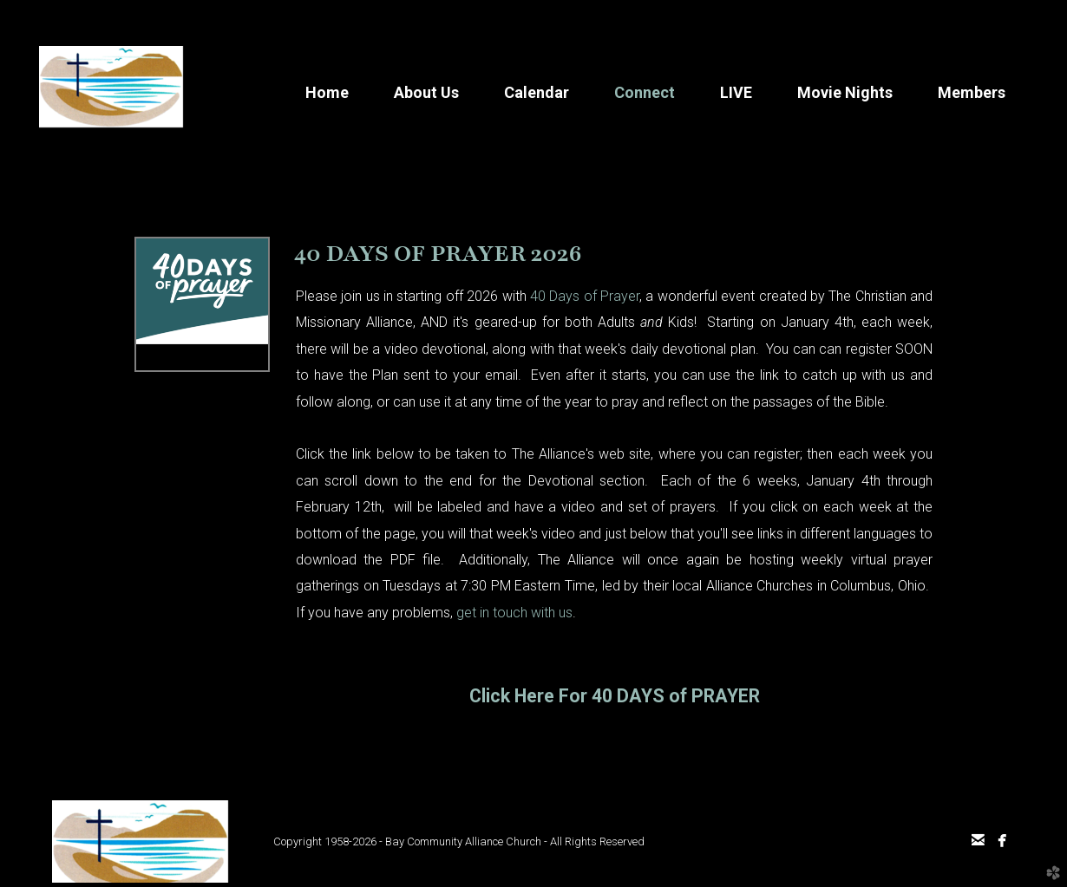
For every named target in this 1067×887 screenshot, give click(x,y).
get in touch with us (514, 612)
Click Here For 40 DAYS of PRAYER (614, 696)
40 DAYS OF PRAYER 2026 (438, 253)
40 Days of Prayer (584, 296)
